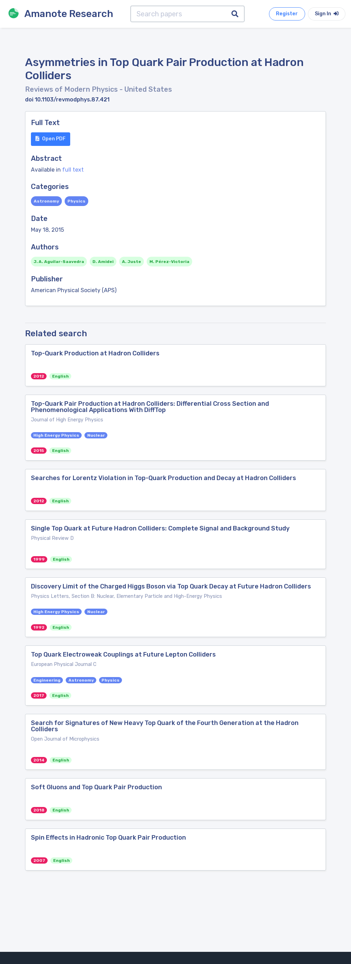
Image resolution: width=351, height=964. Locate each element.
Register (287, 14)
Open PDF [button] (50, 139)
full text (73, 169)
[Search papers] (178, 14)
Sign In (326, 14)
